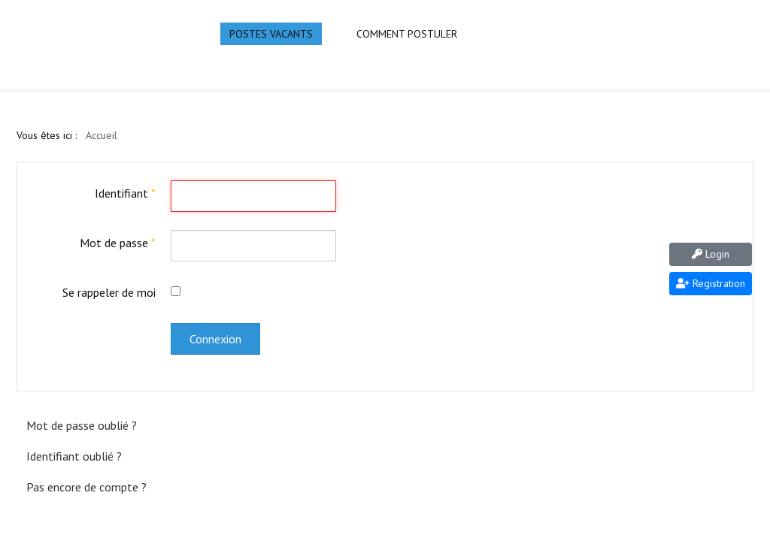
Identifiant (125, 193)
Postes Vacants (271, 34)
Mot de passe (118, 242)
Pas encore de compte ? (86, 486)
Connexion (215, 338)
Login (710, 254)
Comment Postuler (406, 34)
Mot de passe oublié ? (81, 425)
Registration (710, 283)
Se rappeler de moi (109, 292)
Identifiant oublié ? (74, 456)
